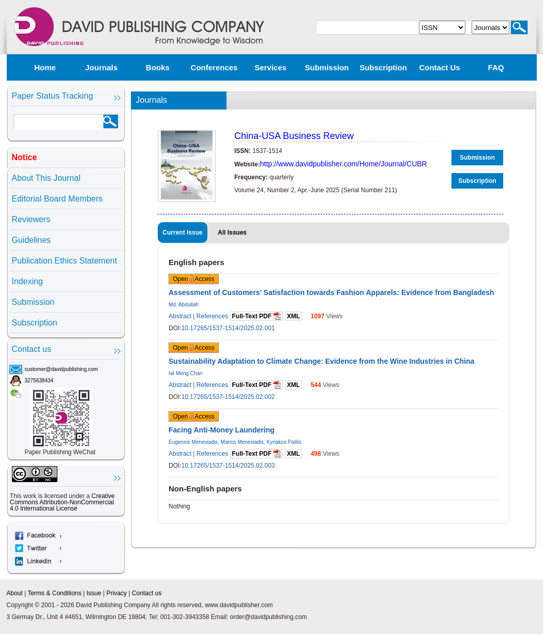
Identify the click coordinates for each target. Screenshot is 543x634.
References (212, 316)
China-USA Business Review (294, 136)
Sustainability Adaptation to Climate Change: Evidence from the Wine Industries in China (321, 361)
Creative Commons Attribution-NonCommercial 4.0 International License (62, 502)
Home (45, 67)
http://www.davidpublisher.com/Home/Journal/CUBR (343, 164)
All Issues (232, 232)
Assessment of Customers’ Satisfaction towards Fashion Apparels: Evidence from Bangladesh (331, 292)
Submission (327, 67)
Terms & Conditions (54, 593)
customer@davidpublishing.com (61, 369)
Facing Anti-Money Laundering (222, 430)
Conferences (214, 67)
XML (293, 316)
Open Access (194, 279)
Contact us (439, 67)
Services (270, 67)
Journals (101, 67)
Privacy (117, 593)
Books (158, 67)
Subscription (383, 67)
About (15, 593)
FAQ (496, 67)
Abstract (180, 316)
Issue (93, 593)
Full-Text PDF (256, 316)
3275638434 (39, 380)
